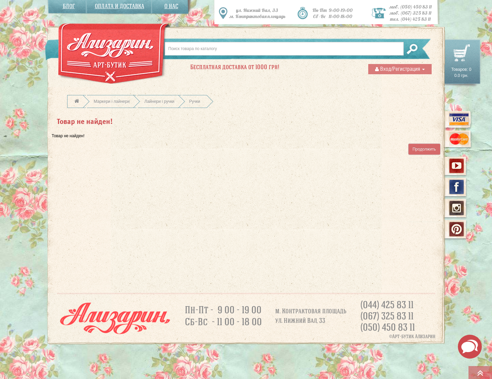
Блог (69, 6)
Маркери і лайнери (112, 101)
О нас (171, 6)
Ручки (194, 101)
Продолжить (424, 149)
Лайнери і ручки (160, 101)
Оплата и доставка (119, 6)
